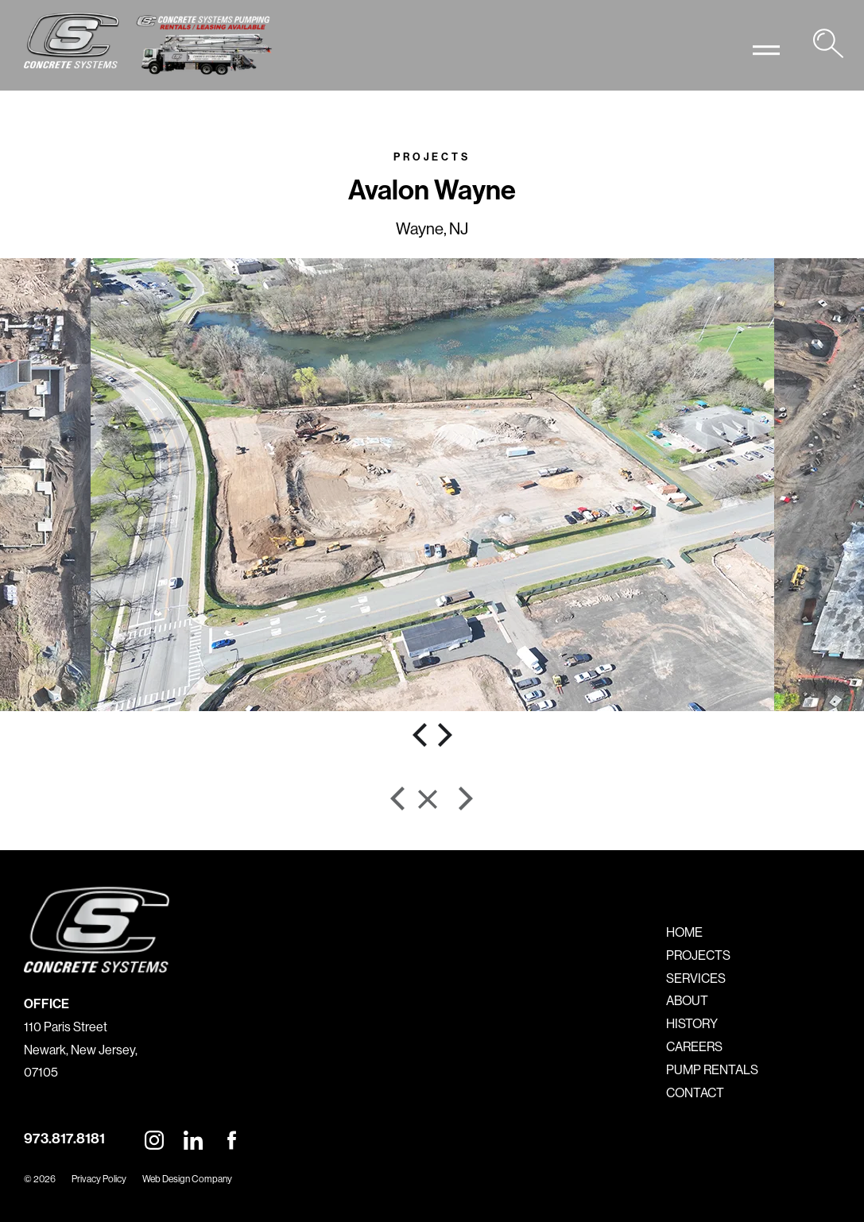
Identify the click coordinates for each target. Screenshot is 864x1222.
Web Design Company (187, 1179)
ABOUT (687, 1000)
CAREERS (694, 1046)
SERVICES (696, 978)
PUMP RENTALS (712, 1069)
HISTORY (692, 1023)
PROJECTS (698, 955)
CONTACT (695, 1092)
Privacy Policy (99, 1179)
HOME (684, 932)
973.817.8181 (64, 1138)
